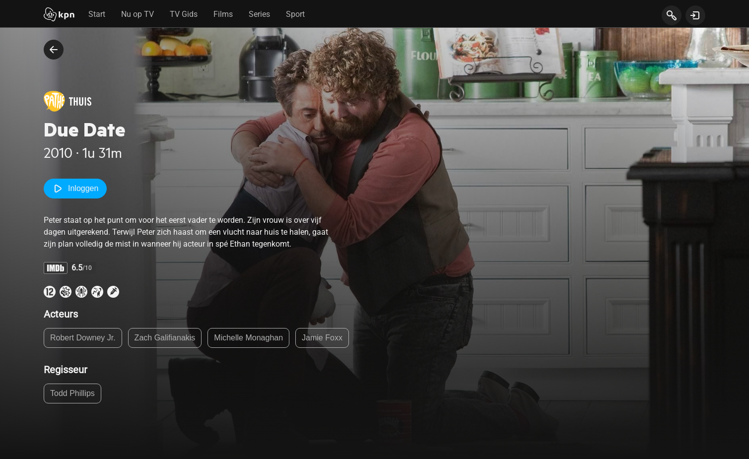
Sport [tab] (295, 14)
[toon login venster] (695, 15)
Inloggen (75, 188)
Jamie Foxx (322, 337)
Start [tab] (96, 14)
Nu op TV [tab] (137, 14)
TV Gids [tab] (184, 14)
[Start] (59, 15)
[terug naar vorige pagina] (54, 50)
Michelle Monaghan (248, 337)
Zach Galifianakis (165, 337)
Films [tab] (223, 14)
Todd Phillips (72, 393)
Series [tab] (259, 14)
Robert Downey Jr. (83, 337)
